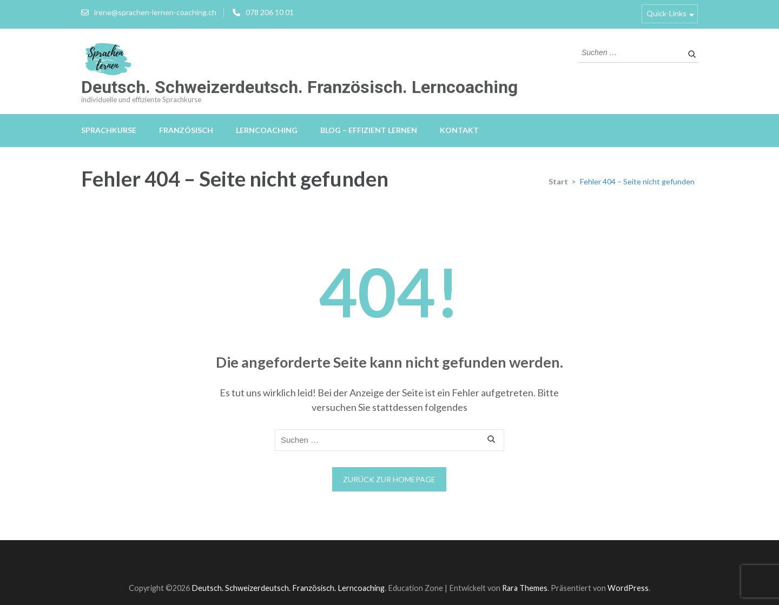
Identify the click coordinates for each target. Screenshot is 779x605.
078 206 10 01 (270, 12)
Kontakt (459, 130)
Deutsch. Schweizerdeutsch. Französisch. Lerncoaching (299, 87)
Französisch (186, 130)
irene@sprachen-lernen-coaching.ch (155, 12)
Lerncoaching (267, 130)
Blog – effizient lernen (368, 130)
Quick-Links (666, 13)
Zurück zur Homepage (389, 479)
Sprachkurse (108, 130)
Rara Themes (524, 588)
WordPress (628, 588)
